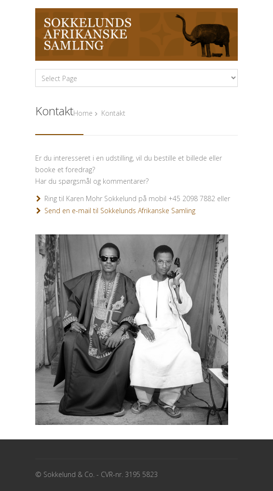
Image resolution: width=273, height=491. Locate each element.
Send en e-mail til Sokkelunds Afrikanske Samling (119, 210)
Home (83, 113)
